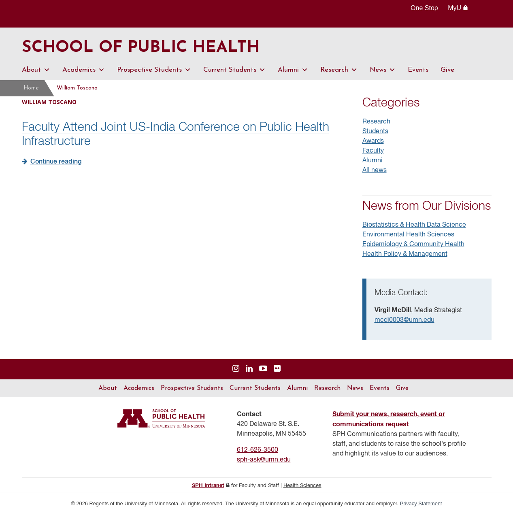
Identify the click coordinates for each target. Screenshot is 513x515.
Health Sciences (302, 485)
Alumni (293, 69)
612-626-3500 (257, 450)
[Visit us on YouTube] (263, 369)
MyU (458, 7)
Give (447, 69)
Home (31, 88)
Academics (83, 69)
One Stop (424, 7)
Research (339, 69)
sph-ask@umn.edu (264, 460)
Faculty (373, 151)
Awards (373, 141)
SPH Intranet (208, 485)
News (383, 69)
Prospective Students (154, 69)
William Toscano (77, 88)
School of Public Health (141, 48)
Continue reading (55, 162)
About (36, 69)
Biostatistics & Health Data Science (414, 225)
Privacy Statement (421, 503)
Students (375, 131)
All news (374, 170)
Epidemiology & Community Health (413, 244)
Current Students (234, 69)
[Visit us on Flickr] (277, 369)
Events (418, 69)
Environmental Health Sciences (408, 235)
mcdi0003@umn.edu (404, 320)
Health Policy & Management (404, 254)
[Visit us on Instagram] (235, 369)
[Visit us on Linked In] (249, 369)
